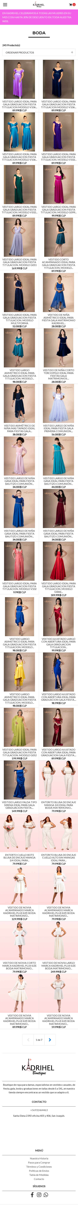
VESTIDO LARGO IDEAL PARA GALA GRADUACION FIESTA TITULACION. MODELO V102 (19, 586)
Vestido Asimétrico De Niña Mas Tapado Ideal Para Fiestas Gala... (19, 428)
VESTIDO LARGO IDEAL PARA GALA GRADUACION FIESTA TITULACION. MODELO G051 (19, 262)
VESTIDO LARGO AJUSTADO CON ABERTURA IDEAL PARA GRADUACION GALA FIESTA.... (58, 697)
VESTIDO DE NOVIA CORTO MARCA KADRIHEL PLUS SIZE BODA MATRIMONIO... (19, 965)
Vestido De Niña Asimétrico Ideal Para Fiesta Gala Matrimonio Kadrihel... (58, 319)
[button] (39, 52)
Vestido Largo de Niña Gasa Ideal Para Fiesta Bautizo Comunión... (19, 481)
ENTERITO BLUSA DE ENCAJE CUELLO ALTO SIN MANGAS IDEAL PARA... (58, 857)
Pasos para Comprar (39, 1162)
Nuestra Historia (39, 1158)
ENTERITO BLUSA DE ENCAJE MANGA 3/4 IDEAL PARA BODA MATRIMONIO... (58, 805)
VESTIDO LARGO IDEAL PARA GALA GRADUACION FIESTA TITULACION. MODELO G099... (58, 209)
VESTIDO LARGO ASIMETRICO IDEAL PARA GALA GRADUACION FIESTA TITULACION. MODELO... (19, 374)
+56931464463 (39, 1109)
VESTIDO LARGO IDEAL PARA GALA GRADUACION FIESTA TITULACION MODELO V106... (19, 104)
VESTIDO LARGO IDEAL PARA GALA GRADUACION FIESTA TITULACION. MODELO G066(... (58, 587)
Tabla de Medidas (39, 1174)
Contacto (39, 1178)
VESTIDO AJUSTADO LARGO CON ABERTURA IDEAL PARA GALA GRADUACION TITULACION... (58, 643)
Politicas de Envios (39, 1170)
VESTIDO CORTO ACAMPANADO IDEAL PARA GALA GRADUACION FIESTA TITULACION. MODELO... (58, 263)
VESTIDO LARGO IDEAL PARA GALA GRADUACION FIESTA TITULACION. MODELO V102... (58, 157)
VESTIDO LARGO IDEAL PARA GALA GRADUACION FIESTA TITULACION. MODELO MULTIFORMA (19, 319)
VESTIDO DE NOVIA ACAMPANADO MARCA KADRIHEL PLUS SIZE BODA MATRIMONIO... (19, 911)
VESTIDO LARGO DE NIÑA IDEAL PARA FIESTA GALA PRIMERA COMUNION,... (58, 428)
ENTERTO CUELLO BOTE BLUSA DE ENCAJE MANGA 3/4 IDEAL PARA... (19, 857)
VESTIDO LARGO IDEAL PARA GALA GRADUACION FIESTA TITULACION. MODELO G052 (19, 752)
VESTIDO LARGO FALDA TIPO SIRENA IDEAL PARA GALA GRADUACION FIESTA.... (19, 805)
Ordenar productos (20, 52)
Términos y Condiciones (39, 1166)
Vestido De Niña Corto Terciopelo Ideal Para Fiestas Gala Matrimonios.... (58, 374)
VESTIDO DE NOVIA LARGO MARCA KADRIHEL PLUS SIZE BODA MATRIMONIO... (58, 965)
